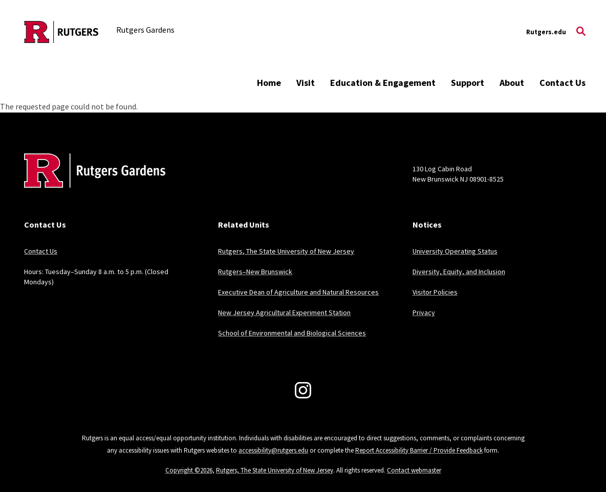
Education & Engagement (383, 82)
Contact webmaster (414, 470)
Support (467, 82)
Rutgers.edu (546, 32)
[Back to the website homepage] (61, 32)
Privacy (424, 312)
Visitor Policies (435, 292)
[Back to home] (91, 186)
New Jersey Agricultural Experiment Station (284, 312)
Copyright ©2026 (188, 470)
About (512, 82)
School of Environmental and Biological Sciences (292, 333)
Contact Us (562, 82)
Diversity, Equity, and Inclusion (459, 271)
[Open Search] (581, 32)
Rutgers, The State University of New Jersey (286, 251)
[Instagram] (303, 390)
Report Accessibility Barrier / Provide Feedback (419, 450)
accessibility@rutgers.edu (273, 450)
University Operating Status (455, 251)
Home (269, 82)
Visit (305, 82)
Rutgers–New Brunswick (255, 271)
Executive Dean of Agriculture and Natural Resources (298, 292)
